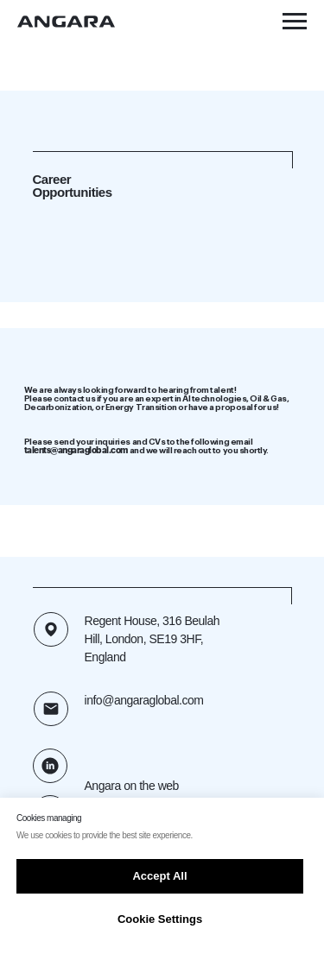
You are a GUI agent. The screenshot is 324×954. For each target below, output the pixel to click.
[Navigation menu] (295, 21)
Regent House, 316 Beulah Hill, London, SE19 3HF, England (152, 639)
